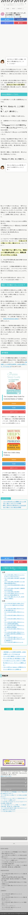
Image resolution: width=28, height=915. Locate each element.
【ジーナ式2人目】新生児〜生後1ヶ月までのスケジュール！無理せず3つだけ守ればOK (14, 605)
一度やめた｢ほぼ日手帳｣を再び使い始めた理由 (13, 877)
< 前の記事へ (9, 709)
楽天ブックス (13, 412)
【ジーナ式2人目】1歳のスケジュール (13, 637)
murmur (3, 895)
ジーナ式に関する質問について (8, 811)
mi (6, 909)
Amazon (14, 403)
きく (15, 905)
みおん (7, 905)
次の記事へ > (19, 709)
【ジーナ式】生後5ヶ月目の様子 (11, 591)
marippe (8, 895)
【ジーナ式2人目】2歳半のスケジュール (13, 642)
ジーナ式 (8, 16)
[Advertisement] (14, 40)
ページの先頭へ (14, 843)
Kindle (14, 407)
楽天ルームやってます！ (6, 776)
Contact (20, 8)
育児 (12, 16)
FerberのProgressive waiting (10, 318)
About (13, 8)
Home (7, 8)
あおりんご (8, 900)
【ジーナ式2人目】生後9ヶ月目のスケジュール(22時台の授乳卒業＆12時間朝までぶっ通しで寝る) (14, 634)
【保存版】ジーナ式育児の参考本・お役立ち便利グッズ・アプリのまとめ (14, 364)
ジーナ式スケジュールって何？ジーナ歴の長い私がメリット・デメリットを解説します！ (14, 663)
